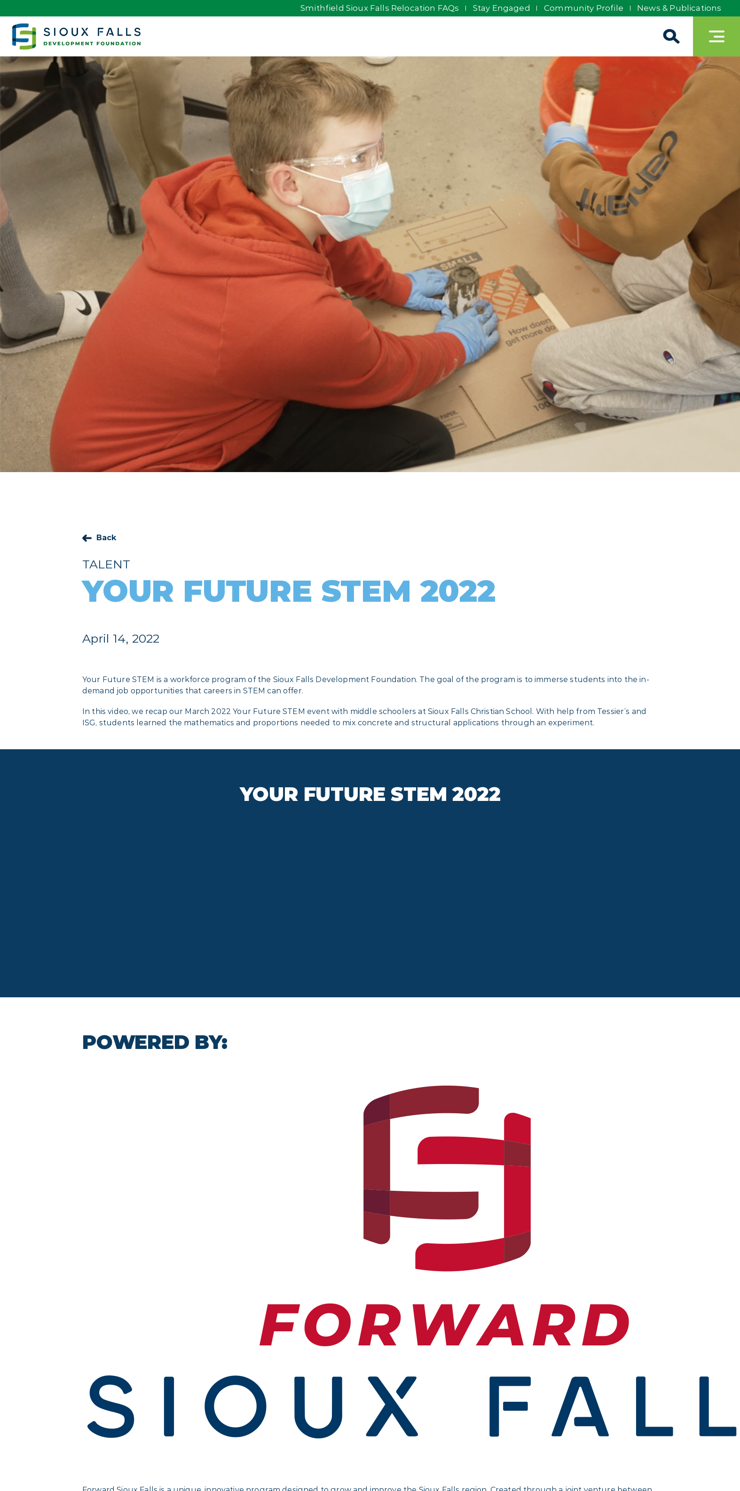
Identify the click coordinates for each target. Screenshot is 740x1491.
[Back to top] (716, 1467)
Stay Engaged (499, 8)
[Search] (669, 36)
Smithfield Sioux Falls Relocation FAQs (376, 8)
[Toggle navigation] (716, 36)
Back (106, 537)
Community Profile (582, 8)
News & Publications (679, 8)
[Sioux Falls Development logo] (78, 36)
